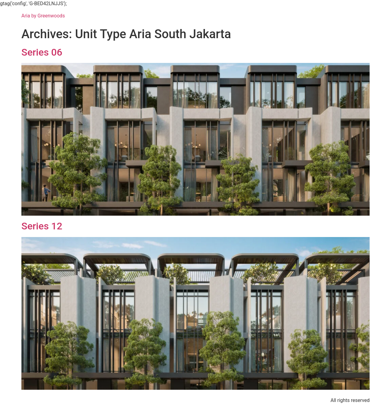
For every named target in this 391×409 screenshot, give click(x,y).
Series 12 (41, 226)
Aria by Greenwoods (43, 16)
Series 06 (41, 52)
